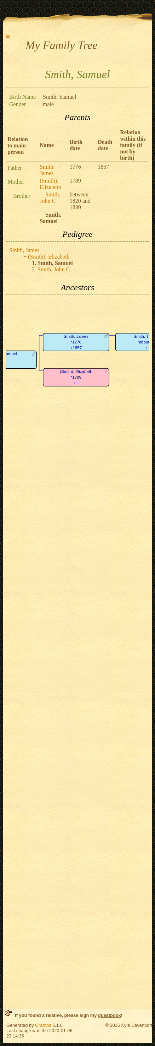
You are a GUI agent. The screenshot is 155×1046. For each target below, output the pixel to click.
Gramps (43, 1025)
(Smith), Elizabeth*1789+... (76, 377)
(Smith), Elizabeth (50, 184)
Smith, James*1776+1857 (76, 342)
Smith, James (47, 170)
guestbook (109, 1015)
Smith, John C (50, 197)
